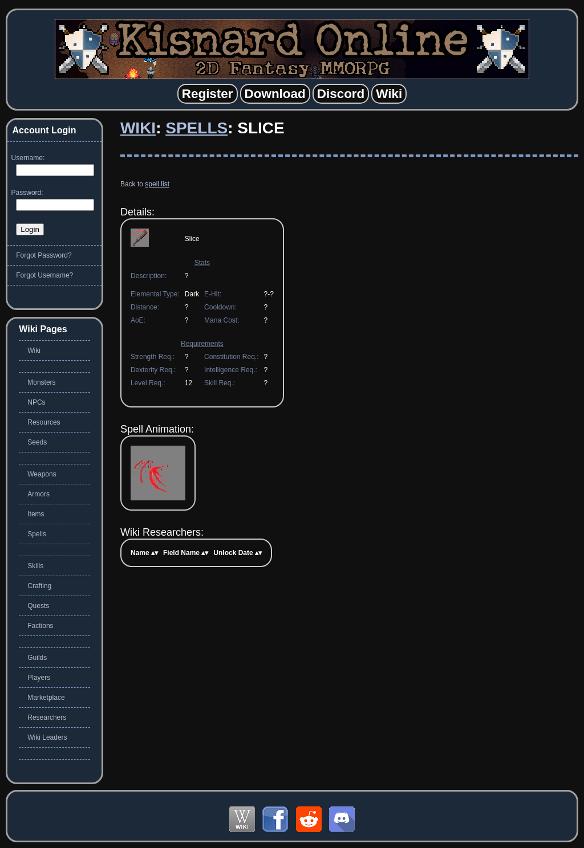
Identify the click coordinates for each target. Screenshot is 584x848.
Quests (38, 606)
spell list (157, 184)
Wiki (138, 128)
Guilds (37, 658)
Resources (43, 422)
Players (38, 678)
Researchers (46, 717)
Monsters (41, 382)
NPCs (36, 402)
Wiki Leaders (47, 737)
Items (35, 514)
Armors (38, 494)
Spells (196, 128)
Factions (40, 626)
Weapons (41, 474)
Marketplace (45, 698)
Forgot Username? (44, 275)
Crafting (39, 586)
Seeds (37, 442)
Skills (35, 566)
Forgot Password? (43, 255)
